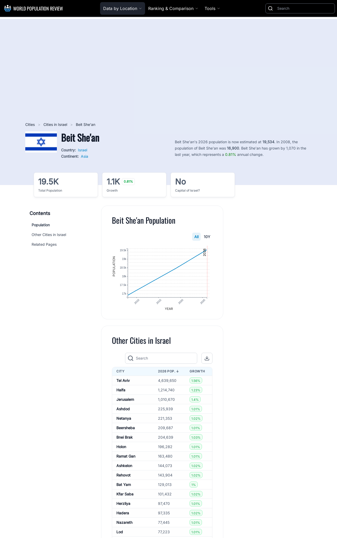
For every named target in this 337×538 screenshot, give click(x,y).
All (196, 236)
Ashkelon (124, 466)
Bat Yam (123, 485)
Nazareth (124, 522)
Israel (82, 150)
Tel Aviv (123, 380)
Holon (121, 447)
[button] (206, 358)
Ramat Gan (125, 456)
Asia (84, 156)
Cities (30, 124)
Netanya (123, 418)
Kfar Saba (124, 494)
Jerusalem (125, 399)
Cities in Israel (55, 124)
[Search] (305, 8)
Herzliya (123, 503)
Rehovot (123, 475)
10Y (207, 236)
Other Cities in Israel (49, 234)
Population (41, 225)
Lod (119, 532)
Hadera (122, 513)
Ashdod (123, 409)
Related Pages (44, 244)
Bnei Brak (124, 437)
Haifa (120, 390)
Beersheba (125, 428)
